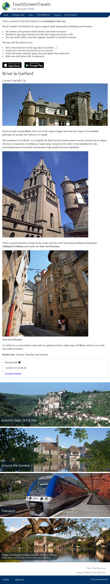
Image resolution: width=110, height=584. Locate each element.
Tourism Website (13, 373)
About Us (19, 580)
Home (6, 580)
